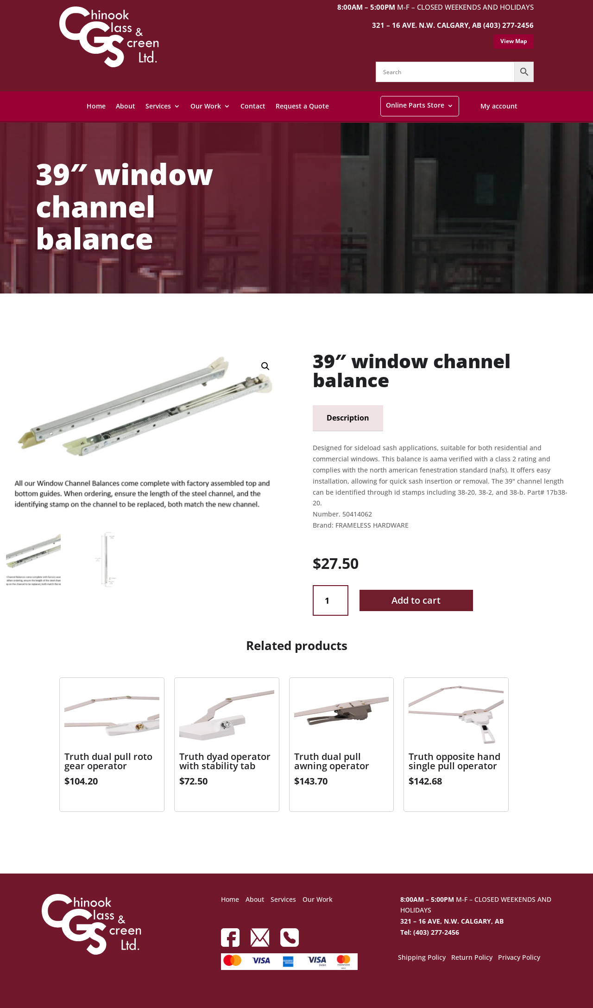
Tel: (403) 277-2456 (429, 932)
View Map (513, 41)
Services (158, 106)
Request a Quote (302, 106)
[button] (265, 366)
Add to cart (416, 600)
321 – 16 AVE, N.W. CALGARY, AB (452, 921)
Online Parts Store (415, 105)
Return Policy (471, 958)
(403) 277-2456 (508, 25)
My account (498, 106)
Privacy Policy (519, 958)
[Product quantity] (330, 600)
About (125, 106)
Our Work (205, 106)
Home (96, 106)
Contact (252, 106)
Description (348, 418)
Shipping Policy (422, 958)
